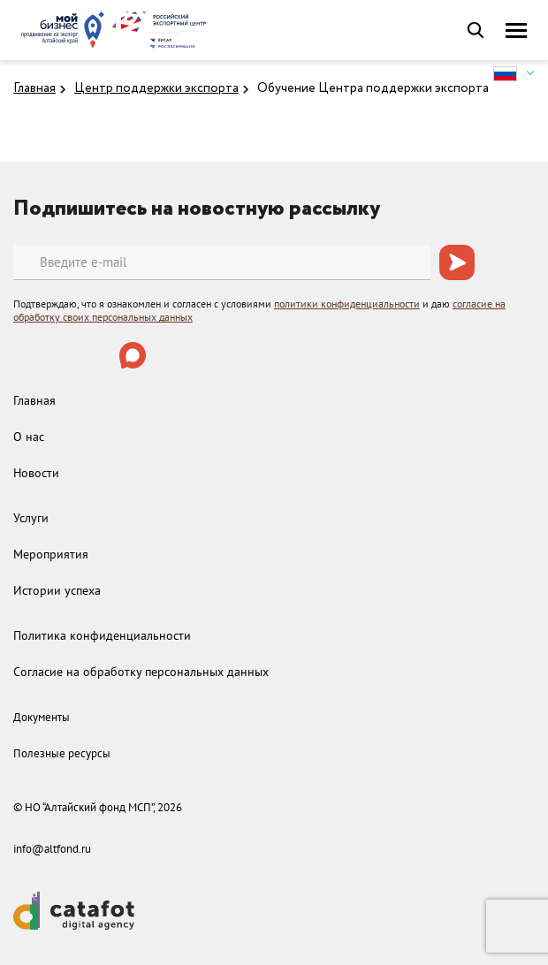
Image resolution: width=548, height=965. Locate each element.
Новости (36, 473)
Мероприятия (50, 554)
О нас (28, 437)
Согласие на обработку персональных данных (141, 672)
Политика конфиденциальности (102, 635)
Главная (34, 88)
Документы (41, 717)
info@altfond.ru (52, 848)
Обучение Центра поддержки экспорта (373, 88)
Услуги (31, 518)
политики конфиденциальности (347, 303)
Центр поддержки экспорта (156, 88)
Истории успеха (57, 590)
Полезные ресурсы (61, 753)
